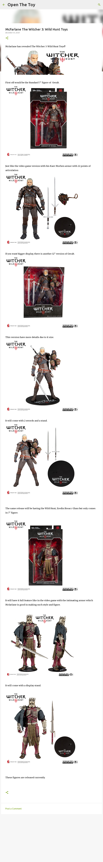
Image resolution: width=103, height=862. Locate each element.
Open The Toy (21, 4)
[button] (7, 38)
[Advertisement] (51, 837)
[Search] (99, 4)
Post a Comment (13, 808)
